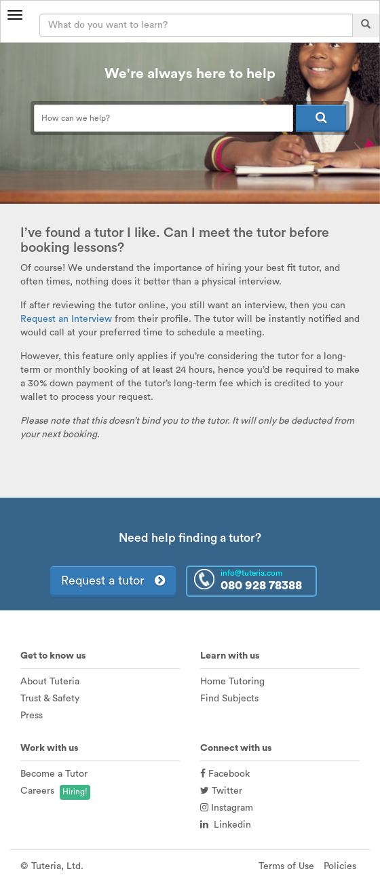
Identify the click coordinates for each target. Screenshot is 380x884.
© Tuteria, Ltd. (51, 866)
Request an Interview (66, 319)
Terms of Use (286, 866)
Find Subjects (229, 698)
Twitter (221, 791)
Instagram (226, 808)
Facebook (225, 774)
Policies (340, 866)
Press (31, 715)
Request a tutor (113, 580)
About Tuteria (49, 681)
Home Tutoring (232, 681)
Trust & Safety (49, 698)
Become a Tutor (54, 774)
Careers (37, 791)
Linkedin (225, 825)
